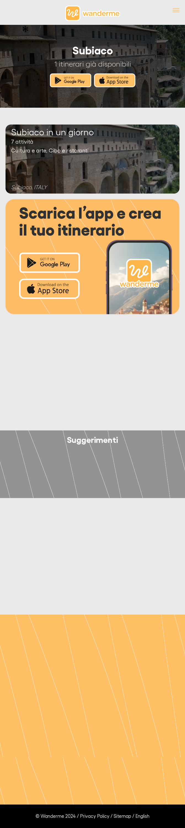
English (142, 816)
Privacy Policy (94, 816)
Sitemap (122, 816)
